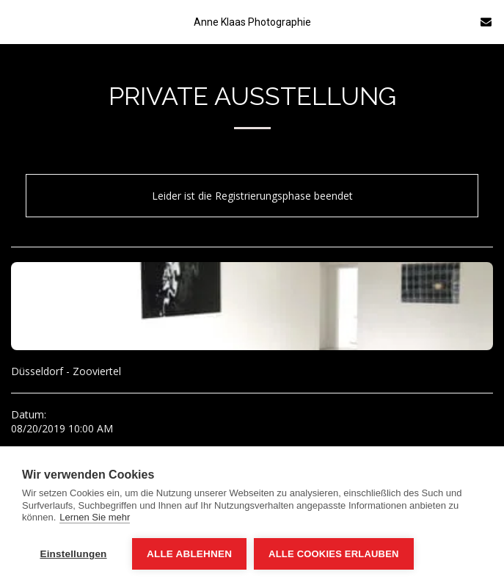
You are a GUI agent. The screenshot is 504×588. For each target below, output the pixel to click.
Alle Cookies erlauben (334, 553)
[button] (16, 21)
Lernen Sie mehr (94, 517)
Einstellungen (73, 553)
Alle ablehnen (189, 553)
